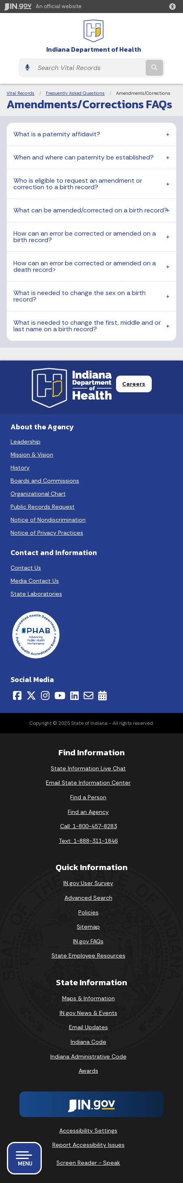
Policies (88, 912)
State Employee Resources (88, 955)
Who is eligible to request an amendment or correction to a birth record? (77, 183)
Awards (88, 1070)
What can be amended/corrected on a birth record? (90, 210)
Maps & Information (88, 998)
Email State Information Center (88, 782)
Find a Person (88, 797)
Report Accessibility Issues (88, 1144)
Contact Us (26, 567)
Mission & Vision (32, 454)
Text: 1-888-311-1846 (88, 840)
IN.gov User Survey (88, 883)
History (20, 467)
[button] (174, 6)
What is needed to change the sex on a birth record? (79, 296)
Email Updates (88, 1027)
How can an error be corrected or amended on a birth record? (84, 236)
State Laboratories (36, 593)
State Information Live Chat (88, 768)
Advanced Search (88, 897)
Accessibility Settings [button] (88, 1130)
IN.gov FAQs (88, 941)
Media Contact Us (35, 580)
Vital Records (20, 93)
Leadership (26, 441)
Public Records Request (43, 506)
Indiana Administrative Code (88, 1056)
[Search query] (88, 67)
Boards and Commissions (45, 480)
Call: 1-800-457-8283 (88, 826)
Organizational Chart (38, 493)
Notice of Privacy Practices (47, 532)
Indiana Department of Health (93, 49)
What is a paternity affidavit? (57, 134)
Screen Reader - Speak (88, 1162)
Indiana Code (88, 1041)
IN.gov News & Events (88, 1013)
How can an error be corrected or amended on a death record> (84, 266)
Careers (133, 383)
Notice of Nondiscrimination (48, 519)
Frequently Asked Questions (75, 93)
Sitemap (88, 926)
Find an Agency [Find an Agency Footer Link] (88, 812)
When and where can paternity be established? (84, 157)
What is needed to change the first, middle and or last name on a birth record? (87, 325)
